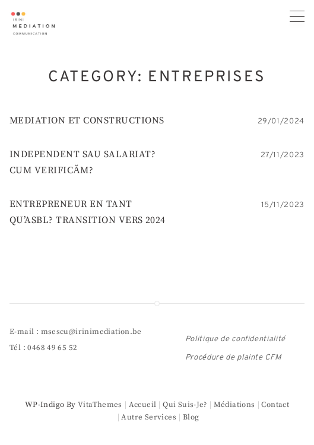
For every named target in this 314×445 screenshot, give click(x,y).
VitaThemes (100, 404)
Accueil (143, 404)
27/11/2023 (283, 155)
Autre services (148, 417)
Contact (275, 404)
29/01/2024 (281, 121)
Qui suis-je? (185, 404)
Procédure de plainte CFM (233, 358)
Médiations (234, 404)
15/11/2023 (283, 205)
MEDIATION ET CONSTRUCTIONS (86, 120)
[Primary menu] (297, 16)
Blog (191, 417)
